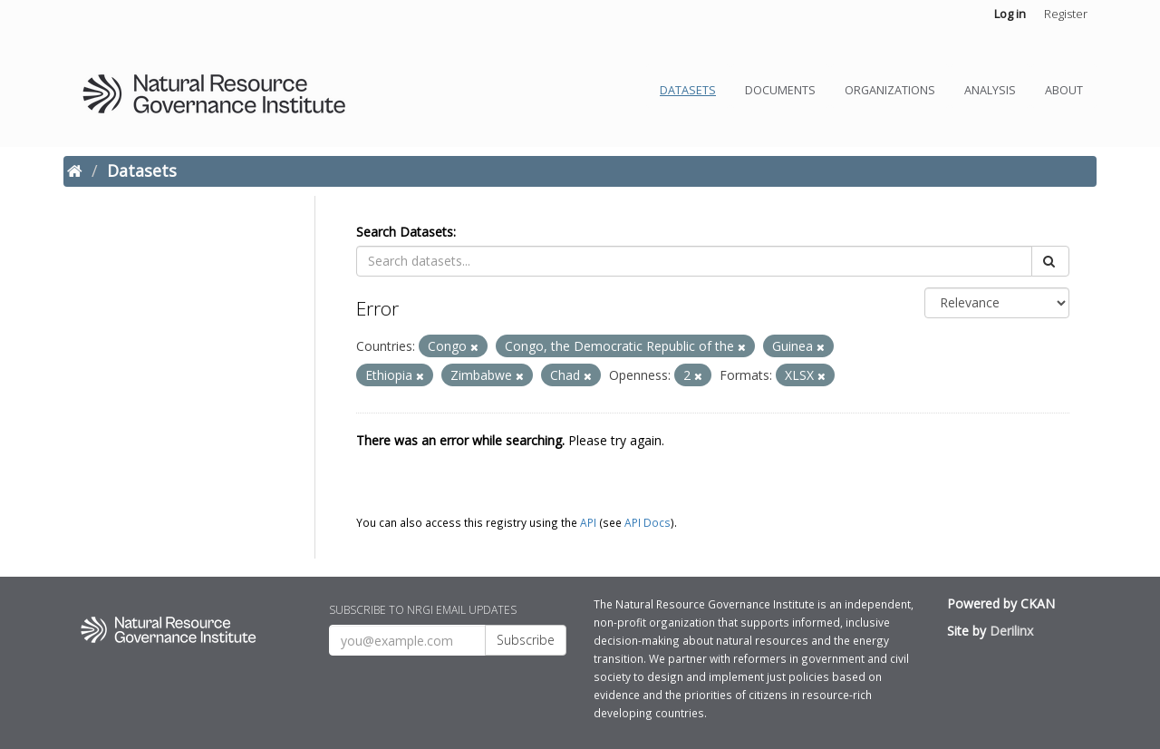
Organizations (890, 90)
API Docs (647, 522)
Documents (780, 90)
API (588, 522)
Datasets (688, 90)
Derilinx (1011, 630)
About (1064, 90)
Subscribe (526, 639)
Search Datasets (404, 231)
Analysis (990, 90)
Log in (1010, 13)
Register (1066, 13)
